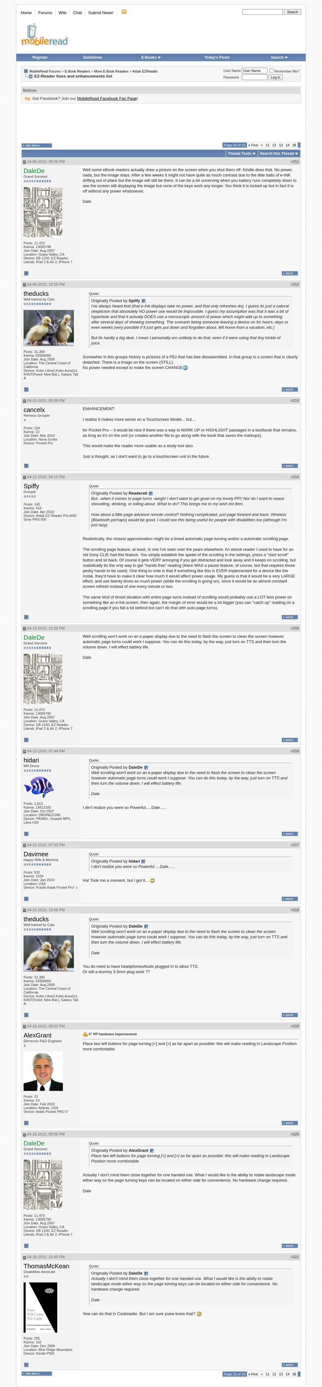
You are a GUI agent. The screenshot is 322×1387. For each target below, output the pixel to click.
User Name (232, 71)
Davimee (36, 854)
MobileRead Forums (45, 71)
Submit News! (101, 12)
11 (267, 145)
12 (274, 145)
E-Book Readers (77, 71)
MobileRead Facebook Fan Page (107, 98)
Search (279, 57)
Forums (45, 12)
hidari (31, 760)
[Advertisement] (161, 123)
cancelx (34, 409)
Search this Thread (277, 153)
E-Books (151, 57)
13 (281, 145)
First (253, 145)
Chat (77, 12)
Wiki (63, 12)
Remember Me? (284, 71)
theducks (36, 293)
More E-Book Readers (111, 71)
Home (26, 12)
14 (288, 145)
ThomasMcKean (46, 1266)
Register (39, 57)
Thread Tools (239, 153)
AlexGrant (38, 1035)
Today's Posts (217, 57)
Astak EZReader (145, 71)
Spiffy (31, 486)
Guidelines (92, 57)
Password (231, 77)
